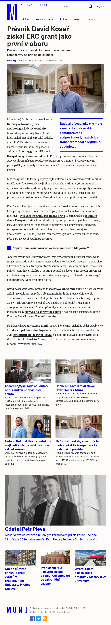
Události (25, 19)
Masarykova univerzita (48, 608)
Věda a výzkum (14, 60)
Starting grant (28, 151)
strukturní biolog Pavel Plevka (32, 334)
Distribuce (45, 612)
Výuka (77, 19)
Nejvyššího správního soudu (43, 312)
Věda (44, 19)
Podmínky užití (64, 612)
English (100, 6)
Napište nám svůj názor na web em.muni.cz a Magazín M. (51, 248)
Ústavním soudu (45, 316)
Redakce (34, 612)
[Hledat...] (77, 6)
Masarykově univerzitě (60, 289)
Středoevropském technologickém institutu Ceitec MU (42, 330)
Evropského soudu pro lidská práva (42, 215)
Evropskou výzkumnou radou (26, 156)
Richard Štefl (31, 339)
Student (63, 19)
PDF (53, 612)
